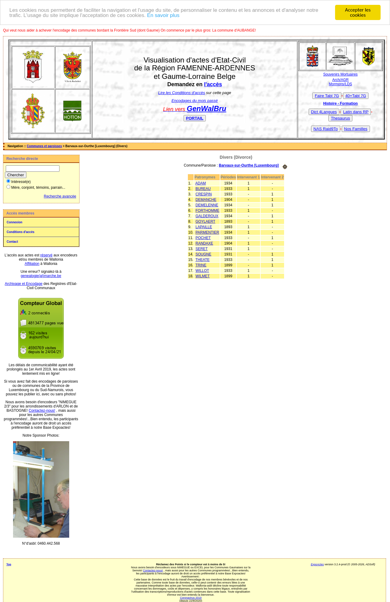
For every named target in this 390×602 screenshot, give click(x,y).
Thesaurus (340, 118)
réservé (46, 255)
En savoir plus (163, 15)
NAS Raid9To (326, 128)
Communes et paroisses (44, 145)
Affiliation (32, 263)
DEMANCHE (205, 199)
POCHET (203, 237)
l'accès (213, 84)
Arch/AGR (340, 79)
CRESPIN (203, 194)
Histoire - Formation (340, 103)
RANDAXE (204, 243)
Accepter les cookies (358, 12)
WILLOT (202, 270)
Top (8, 564)
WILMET (202, 276)
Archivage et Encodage (23, 283)
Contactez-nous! (42, 410)
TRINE (200, 265)
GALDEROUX (206, 216)
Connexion (14, 222)
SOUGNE (203, 254)
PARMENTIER (207, 232)
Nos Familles (356, 128)
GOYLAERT (205, 221)
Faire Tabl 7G (327, 95)
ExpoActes (317, 564)
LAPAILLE (203, 227)
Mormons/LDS (340, 84)
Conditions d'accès (20, 231)
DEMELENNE (206, 205)
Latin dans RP (355, 111)
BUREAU (203, 188)
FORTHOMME (207, 210)
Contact (12, 241)
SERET (201, 248)
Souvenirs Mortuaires (340, 74)
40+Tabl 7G (355, 95)
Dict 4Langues (324, 111)
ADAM (200, 183)
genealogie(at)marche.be (41, 275)
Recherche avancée (60, 196)
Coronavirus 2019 (191, 597)
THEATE (202, 259)
